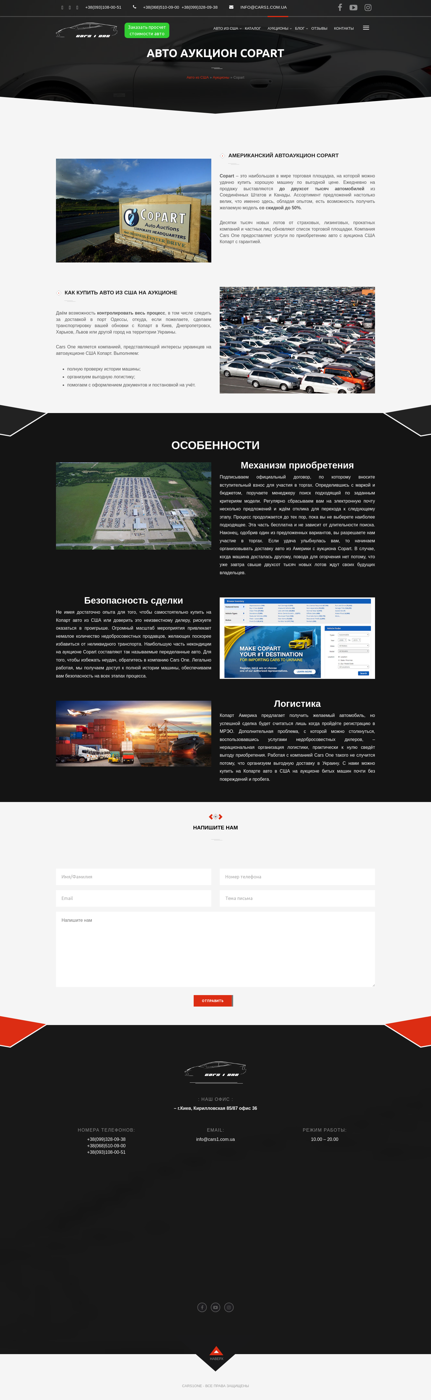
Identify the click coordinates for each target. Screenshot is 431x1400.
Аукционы (278, 28)
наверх (216, 1359)
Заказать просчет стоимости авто (147, 30)
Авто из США (226, 28)
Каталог (253, 28)
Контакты (344, 28)
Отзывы (319, 28)
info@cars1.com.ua (263, 7)
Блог (299, 28)
